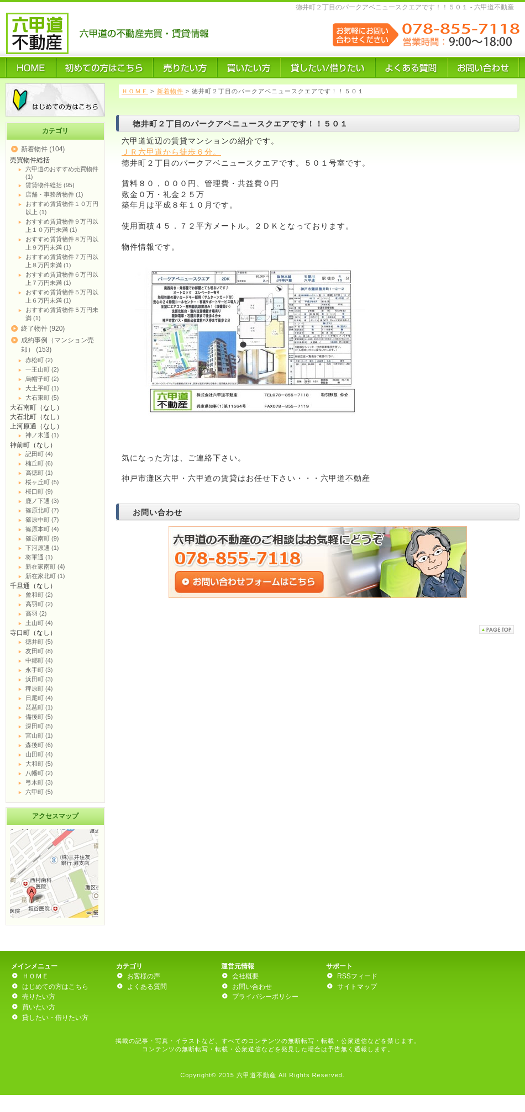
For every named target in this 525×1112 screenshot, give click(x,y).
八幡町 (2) (39, 773)
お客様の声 (143, 976)
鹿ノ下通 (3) (42, 500)
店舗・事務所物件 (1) (54, 194)
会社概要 (245, 976)
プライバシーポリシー (265, 996)
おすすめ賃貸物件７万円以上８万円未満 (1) (61, 260)
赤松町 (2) (39, 360)
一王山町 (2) (42, 369)
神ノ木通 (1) (42, 435)
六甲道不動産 (256, 1075)
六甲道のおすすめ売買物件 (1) (61, 173)
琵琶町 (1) (39, 707)
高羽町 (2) (39, 604)
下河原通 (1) (42, 547)
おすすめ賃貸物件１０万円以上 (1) (61, 207)
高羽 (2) (36, 613)
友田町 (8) (39, 651)
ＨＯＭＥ (135, 91)
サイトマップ (357, 987)
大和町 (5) (39, 763)
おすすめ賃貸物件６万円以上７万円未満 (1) (61, 278)
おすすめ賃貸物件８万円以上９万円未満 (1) (61, 243)
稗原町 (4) (39, 688)
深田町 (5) (39, 726)
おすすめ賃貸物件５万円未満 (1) (61, 313)
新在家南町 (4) (45, 566)
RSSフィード (357, 976)
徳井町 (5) (39, 641)
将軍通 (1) (39, 557)
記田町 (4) (39, 454)
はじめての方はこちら (55, 987)
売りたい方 (38, 996)
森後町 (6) (39, 745)
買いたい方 (38, 1007)
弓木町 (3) (39, 782)
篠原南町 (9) (42, 538)
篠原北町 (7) (42, 510)
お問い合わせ (252, 987)
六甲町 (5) (39, 791)
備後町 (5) (39, 716)
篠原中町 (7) (42, 519)
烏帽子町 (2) (42, 378)
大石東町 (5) (42, 397)
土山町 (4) (39, 622)
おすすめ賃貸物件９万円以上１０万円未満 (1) (61, 225)
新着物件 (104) (43, 149)
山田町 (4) (39, 754)
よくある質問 (147, 987)
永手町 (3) (39, 669)
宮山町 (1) (39, 735)
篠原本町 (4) (42, 529)
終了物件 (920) (43, 328)
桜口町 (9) (39, 491)
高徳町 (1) (39, 472)
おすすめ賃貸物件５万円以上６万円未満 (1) (61, 296)
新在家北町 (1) (45, 576)
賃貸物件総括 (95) (50, 185)
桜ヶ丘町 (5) (42, 482)
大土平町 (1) (42, 388)
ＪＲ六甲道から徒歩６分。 (171, 151)
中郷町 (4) (39, 660)
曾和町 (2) (39, 594)
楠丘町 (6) (39, 463)
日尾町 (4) (39, 698)
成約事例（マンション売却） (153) (57, 344)
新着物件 (170, 91)
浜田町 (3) (39, 679)
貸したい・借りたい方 (55, 1017)
